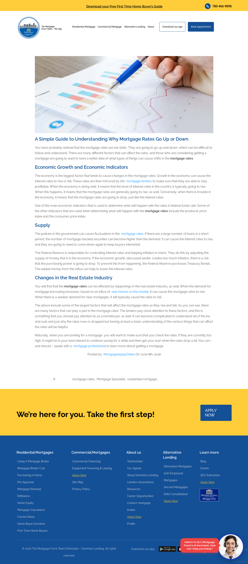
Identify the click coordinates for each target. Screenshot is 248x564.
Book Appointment (201, 26)
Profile (131, 523)
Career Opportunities (140, 496)
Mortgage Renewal (29, 489)
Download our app (172, 26)
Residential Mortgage (83, 26)
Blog (203, 461)
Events (204, 468)
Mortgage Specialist (111, 379)
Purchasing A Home (29, 475)
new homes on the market (130, 292)
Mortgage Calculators (31, 509)
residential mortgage (142, 379)
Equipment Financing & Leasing (92, 468)
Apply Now (79, 475)
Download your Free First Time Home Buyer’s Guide (124, 6)
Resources (133, 489)
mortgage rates (132, 234)
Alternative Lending (134, 26)
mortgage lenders (139, 181)
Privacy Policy (81, 489)
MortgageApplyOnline (119, 354)
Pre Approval (25, 482)
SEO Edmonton (210, 475)
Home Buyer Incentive (31, 523)
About (151, 26)
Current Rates (26, 516)
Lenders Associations (140, 482)
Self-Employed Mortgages (173, 477)
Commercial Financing (86, 461)
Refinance (23, 496)
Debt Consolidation (176, 494)
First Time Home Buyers (32, 530)
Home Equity (25, 502)
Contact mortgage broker (138, 506)
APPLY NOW (211, 412)
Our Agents (134, 468)
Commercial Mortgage (110, 26)
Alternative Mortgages (178, 466)
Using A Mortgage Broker (33, 461)
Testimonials (135, 461)
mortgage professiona (89, 346)
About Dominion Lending (142, 475)
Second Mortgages (176, 487)
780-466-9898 (218, 6)
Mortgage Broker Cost (31, 468)
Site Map (77, 482)
